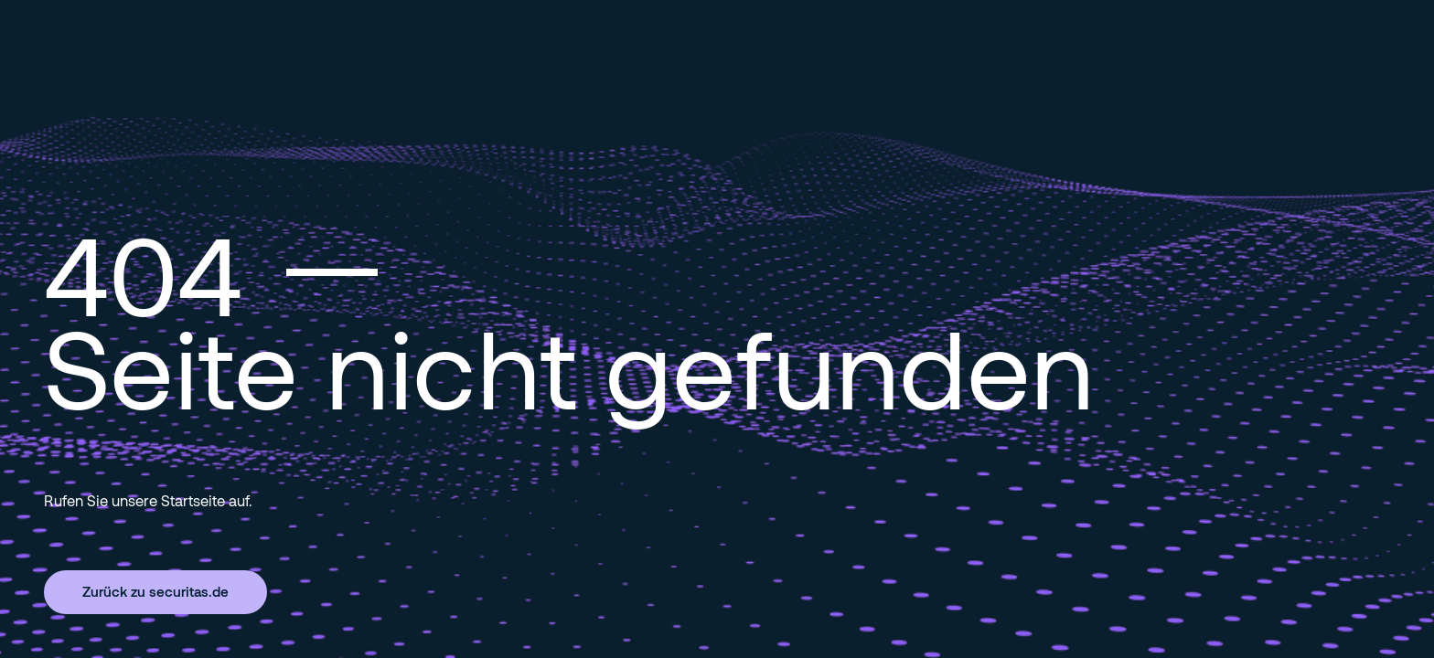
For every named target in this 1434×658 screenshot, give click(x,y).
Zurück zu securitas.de (155, 591)
